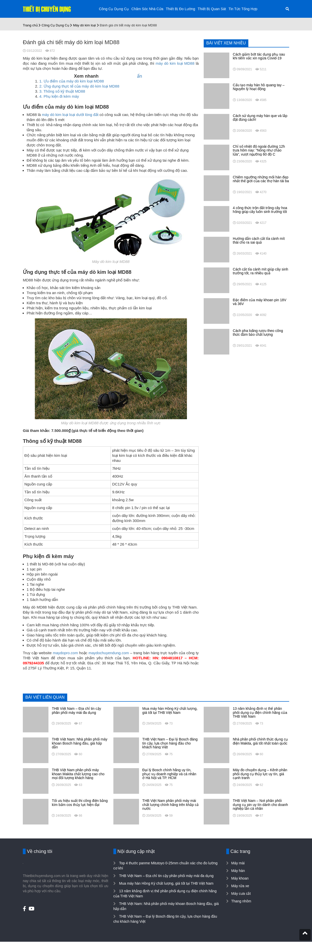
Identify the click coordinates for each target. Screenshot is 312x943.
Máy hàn (238, 871)
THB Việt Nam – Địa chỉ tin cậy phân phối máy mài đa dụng (166, 876)
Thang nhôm (241, 901)
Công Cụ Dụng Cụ (114, 9)
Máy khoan (239, 878)
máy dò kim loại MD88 (175, 63)
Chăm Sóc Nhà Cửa (147, 9)
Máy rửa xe (240, 886)
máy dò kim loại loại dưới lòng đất (70, 114)
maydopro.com (65, 653)
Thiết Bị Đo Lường (180, 9)
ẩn (139, 76)
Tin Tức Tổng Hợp (243, 9)
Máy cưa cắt (241, 893)
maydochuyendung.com (109, 653)
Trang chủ (30, 25)
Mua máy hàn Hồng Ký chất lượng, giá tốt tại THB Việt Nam (166, 883)
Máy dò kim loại (84, 25)
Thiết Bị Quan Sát (212, 9)
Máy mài (238, 863)
